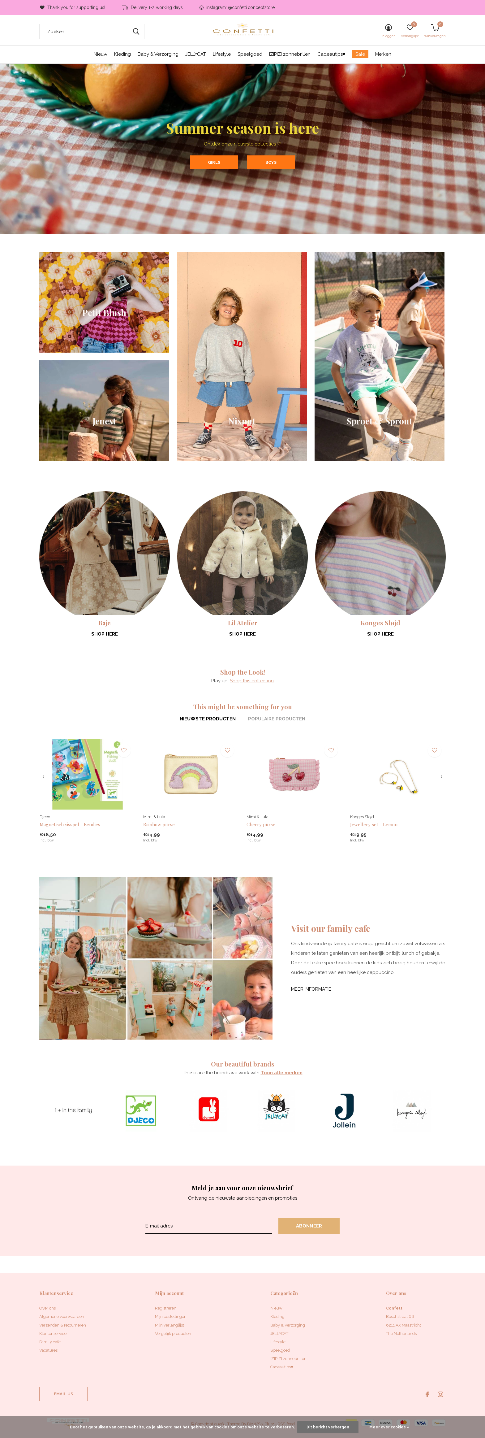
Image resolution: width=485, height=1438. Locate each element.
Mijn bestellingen (171, 1316)
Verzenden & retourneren (62, 1325)
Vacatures (48, 1350)
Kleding (122, 54)
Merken (383, 54)
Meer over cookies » (389, 1427)
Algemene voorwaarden (61, 1316)
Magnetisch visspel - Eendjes (70, 824)
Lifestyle (222, 54)
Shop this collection (252, 681)
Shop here (104, 634)
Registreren (165, 1308)
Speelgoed (250, 54)
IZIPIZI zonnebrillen (290, 54)
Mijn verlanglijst (169, 1325)
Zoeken (135, 31)
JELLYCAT (195, 54)
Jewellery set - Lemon (373, 824)
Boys (271, 162)
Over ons (47, 1308)
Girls (214, 162)
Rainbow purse (159, 824)
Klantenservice (53, 1333)
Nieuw (100, 54)
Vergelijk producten (173, 1333)
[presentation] (43, 776)
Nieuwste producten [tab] (208, 719)
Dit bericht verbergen (328, 1427)
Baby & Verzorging (158, 54)
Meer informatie (311, 989)
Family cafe (50, 1342)
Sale (360, 54)
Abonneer (309, 1226)
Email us (63, 1394)
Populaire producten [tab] (276, 719)
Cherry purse (261, 824)
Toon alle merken (282, 1072)
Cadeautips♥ (331, 54)
